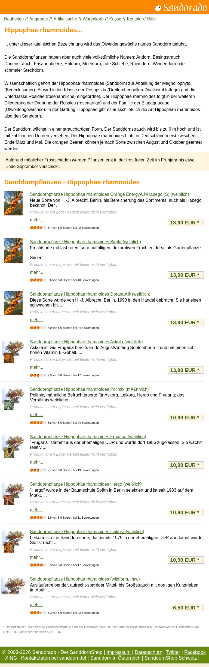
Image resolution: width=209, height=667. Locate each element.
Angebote (38, 19)
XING (11, 658)
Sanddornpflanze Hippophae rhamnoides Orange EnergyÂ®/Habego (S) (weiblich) (109, 194)
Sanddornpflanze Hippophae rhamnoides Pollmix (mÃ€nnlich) (89, 389)
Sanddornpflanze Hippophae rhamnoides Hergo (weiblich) (86, 484)
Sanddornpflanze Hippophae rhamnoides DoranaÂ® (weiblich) (90, 294)
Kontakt (134, 19)
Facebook (195, 652)
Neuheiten (14, 19)
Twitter (173, 652)
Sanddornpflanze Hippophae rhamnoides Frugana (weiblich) (88, 436)
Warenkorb (93, 19)
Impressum (118, 652)
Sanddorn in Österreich (115, 658)
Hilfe (151, 19)
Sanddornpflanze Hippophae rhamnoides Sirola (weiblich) (85, 241)
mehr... (36, 220)
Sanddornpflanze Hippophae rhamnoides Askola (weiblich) (86, 341)
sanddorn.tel (72, 658)
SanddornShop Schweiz (171, 658)
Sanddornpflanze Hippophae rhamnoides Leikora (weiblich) (87, 531)
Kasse (115, 19)
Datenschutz (148, 652)
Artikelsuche (65, 19)
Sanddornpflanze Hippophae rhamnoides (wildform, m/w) (85, 579)
